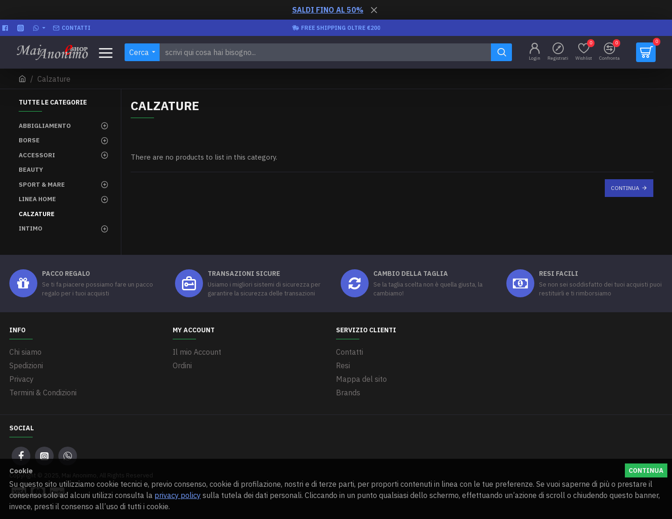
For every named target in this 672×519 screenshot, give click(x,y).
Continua (625, 187)
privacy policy (177, 495)
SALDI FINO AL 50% (328, 9)
